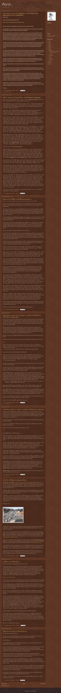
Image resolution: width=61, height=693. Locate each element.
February (50, 59)
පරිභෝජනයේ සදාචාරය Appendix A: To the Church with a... (54, 52)
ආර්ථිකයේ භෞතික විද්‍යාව (11, 561)
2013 (49, 62)
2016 (49, 47)
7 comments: (17, 193)
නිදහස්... (7, 4)
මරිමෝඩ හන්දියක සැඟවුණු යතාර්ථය (15, 480)
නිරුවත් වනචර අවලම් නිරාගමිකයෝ (14, 631)
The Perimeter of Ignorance (17, 146)
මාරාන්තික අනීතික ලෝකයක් (36, 542)
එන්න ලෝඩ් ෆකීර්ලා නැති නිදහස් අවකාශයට (17, 199)
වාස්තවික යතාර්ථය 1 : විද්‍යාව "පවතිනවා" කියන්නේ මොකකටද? (23, 409)
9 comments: (17, 309)
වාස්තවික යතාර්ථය (7, 475)
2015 (49, 49)
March (50, 58)
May (49, 56)
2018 (49, 45)
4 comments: (17, 402)
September (50, 55)
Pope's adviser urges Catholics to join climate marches (13, 22)
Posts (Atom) (7, 685)
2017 (49, 46)
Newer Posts (4, 683)
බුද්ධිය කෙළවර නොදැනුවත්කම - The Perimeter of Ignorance (22, 97)
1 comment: (17, 90)
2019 (49, 43)
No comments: (17, 625)
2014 (49, 61)
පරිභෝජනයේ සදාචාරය (50, 35)
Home (24, 683)
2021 (49, 42)
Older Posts (43, 683)
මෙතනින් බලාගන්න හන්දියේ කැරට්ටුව (10, 537)
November (50, 50)
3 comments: (17, 555)
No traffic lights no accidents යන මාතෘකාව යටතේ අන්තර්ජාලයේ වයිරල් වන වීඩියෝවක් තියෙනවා (22, 482)
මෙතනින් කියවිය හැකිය (10, 577)
